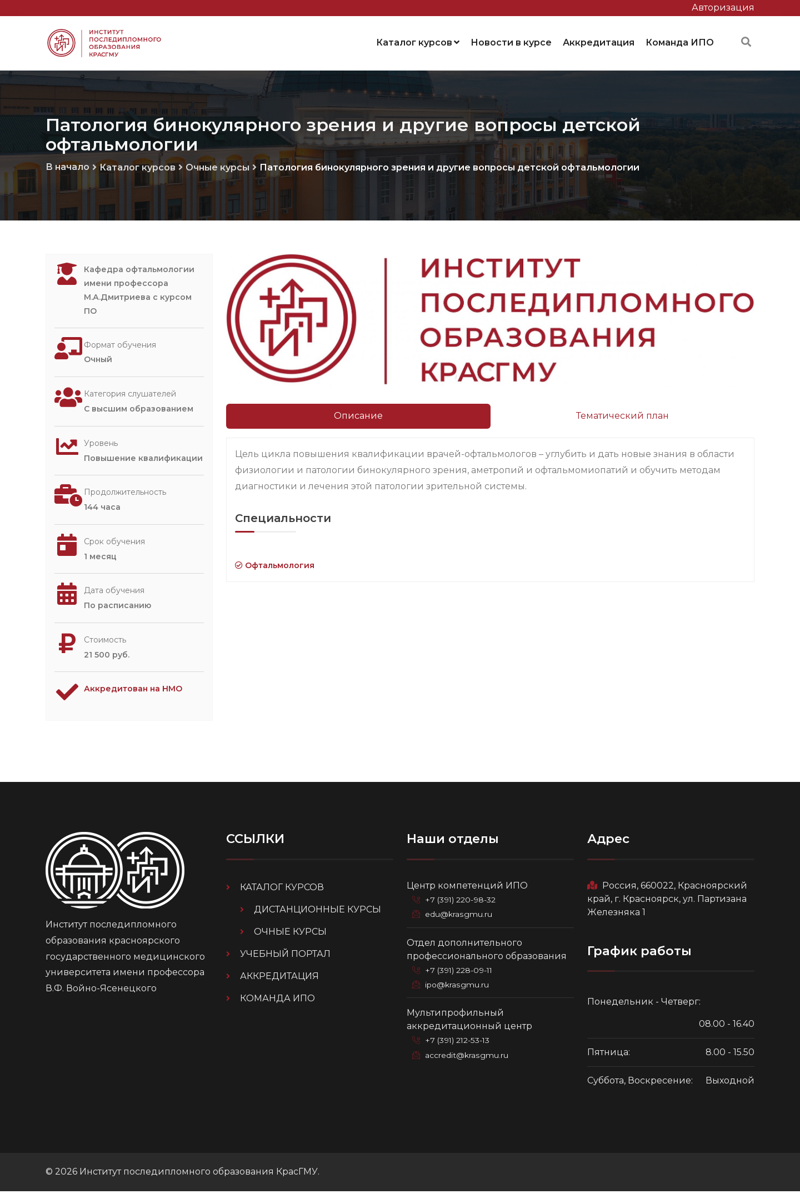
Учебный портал (285, 956)
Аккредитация (598, 41)
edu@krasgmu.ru (459, 916)
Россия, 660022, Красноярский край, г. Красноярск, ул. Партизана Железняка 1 (667, 901)
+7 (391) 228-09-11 (461, 972)
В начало (67, 164)
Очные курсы (217, 165)
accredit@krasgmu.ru (468, 1056)
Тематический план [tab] (622, 413)
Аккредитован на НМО (140, 695)
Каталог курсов (417, 41)
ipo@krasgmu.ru (458, 986)
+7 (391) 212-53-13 (460, 1042)
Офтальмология (274, 563)
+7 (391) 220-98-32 (462, 902)
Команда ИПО (680, 41)
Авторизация (723, 7)
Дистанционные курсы (317, 911)
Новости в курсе (511, 41)
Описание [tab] (358, 413)
